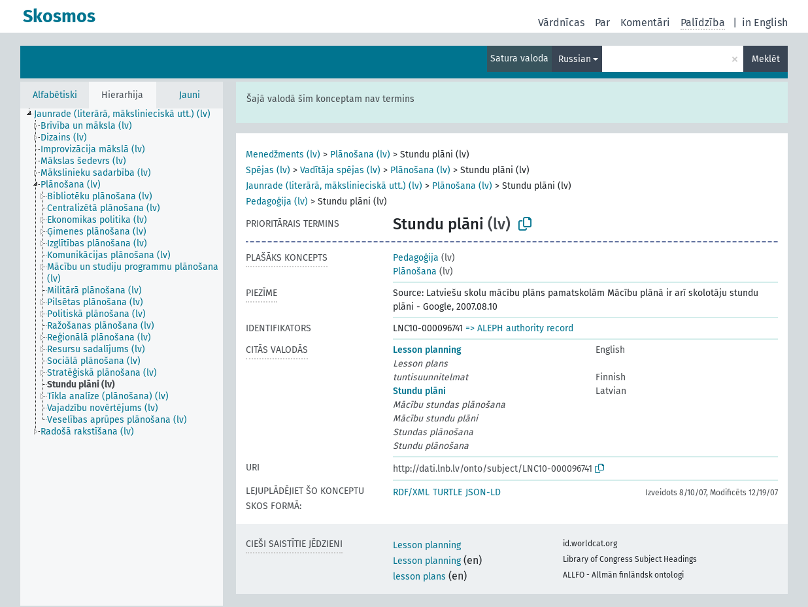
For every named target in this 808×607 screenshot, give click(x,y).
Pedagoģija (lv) (277, 201)
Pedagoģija (416, 257)
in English (765, 22)
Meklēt (766, 59)
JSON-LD (483, 492)
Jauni (189, 95)
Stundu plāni (419, 391)
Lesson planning (427, 349)
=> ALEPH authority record (519, 328)
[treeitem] (127, 114)
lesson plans (419, 576)
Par (602, 22)
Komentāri (645, 22)
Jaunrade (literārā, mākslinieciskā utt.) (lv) (334, 185)
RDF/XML (411, 492)
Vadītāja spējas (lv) (340, 170)
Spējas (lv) (268, 170)
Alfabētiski (55, 95)
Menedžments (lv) (283, 154)
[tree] (121, 357)
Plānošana (415, 271)
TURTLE (447, 492)
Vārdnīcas (561, 22)
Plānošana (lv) (360, 154)
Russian (574, 59)
